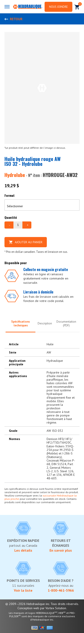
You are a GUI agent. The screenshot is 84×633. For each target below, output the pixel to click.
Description (45, 323)
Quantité (10, 217)
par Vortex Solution (53, 608)
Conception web (28, 608)
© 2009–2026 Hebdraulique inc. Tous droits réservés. (42, 604)
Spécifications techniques (20, 323)
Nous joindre (58, 7)
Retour (16, 19)
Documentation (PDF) (66, 323)
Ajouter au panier (25, 242)
